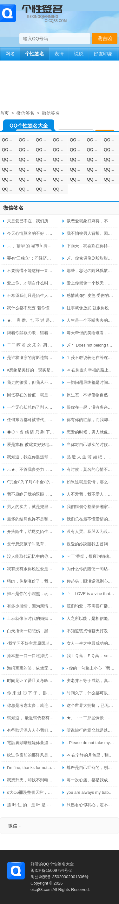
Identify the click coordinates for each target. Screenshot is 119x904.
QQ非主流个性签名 (94, 159)
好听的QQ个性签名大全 (52, 864)
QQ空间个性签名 (43, 189)
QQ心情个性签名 (94, 139)
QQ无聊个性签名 (77, 179)
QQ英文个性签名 (9, 159)
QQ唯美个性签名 (43, 169)
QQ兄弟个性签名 (111, 149)
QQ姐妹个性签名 (94, 149)
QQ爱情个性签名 (26, 149)
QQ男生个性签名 (60, 159)
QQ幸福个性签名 (77, 149)
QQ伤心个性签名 (111, 159)
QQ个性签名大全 (28, 127)
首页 (4, 113)
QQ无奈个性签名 (77, 169)
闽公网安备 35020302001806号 (59, 876)
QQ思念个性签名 (94, 179)
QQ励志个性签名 (77, 139)
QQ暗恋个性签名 (60, 169)
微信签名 (25, 113)
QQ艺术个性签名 (111, 139)
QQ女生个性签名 (77, 159)
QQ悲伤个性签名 (26, 159)
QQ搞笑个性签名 (9, 149)
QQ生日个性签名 (26, 179)
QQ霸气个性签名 (43, 159)
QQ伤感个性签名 (26, 139)
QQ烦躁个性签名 (43, 179)
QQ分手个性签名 (9, 169)
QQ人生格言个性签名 (26, 169)
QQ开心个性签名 (26, 189)
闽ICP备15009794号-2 (51, 870)
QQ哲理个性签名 (60, 149)
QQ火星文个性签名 (94, 169)
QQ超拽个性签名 (43, 139)
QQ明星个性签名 (111, 169)
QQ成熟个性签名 (60, 189)
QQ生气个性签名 (9, 189)
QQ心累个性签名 (9, 179)
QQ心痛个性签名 (111, 179)
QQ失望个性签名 (60, 179)
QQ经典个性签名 (60, 139)
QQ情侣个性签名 (9, 139)
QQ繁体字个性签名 (43, 149)
